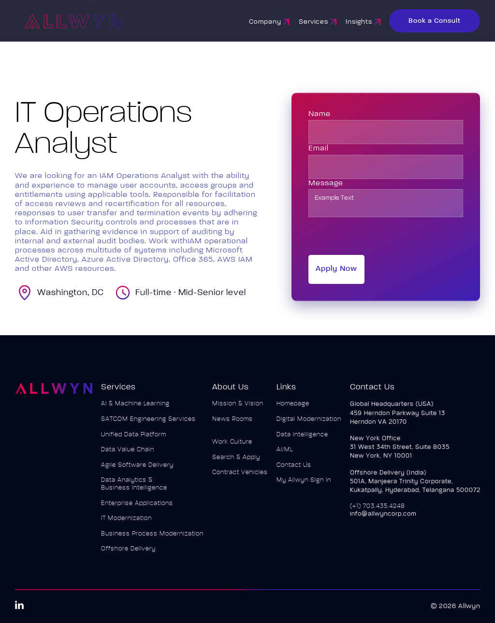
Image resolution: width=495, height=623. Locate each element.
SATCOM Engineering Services (148, 423)
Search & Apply (236, 461)
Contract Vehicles (239, 477)
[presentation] (381, 236)
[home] (99, 21)
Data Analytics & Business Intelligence (134, 488)
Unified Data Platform (133, 438)
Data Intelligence (302, 438)
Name (319, 114)
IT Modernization (126, 522)
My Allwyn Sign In (303, 484)
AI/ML (284, 453)
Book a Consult (434, 20)
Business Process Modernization (152, 537)
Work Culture (232, 446)
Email (318, 148)
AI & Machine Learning (135, 408)
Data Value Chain (127, 453)
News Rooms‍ (232, 423)
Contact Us (293, 469)
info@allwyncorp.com (382, 518)
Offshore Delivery (128, 553)
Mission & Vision (237, 408)
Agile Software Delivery (137, 469)
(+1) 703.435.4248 (377, 510)
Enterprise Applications (137, 507)
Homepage (292, 408)
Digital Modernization (308, 423)
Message (325, 183)
